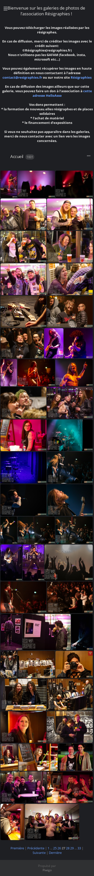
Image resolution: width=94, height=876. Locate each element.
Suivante (39, 852)
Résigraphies (81, 77)
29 (72, 848)
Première (17, 848)
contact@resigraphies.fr (23, 77)
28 (67, 848)
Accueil (16, 156)
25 (55, 848)
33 (79, 848)
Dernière (55, 852)
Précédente (35, 848)
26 (59, 848)
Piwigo (47, 870)
